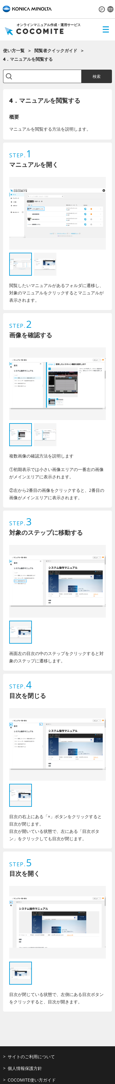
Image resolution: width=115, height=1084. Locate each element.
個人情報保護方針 (25, 1068)
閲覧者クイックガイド (55, 50)
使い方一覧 (14, 50)
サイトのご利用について (31, 1056)
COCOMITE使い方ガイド (32, 1080)
